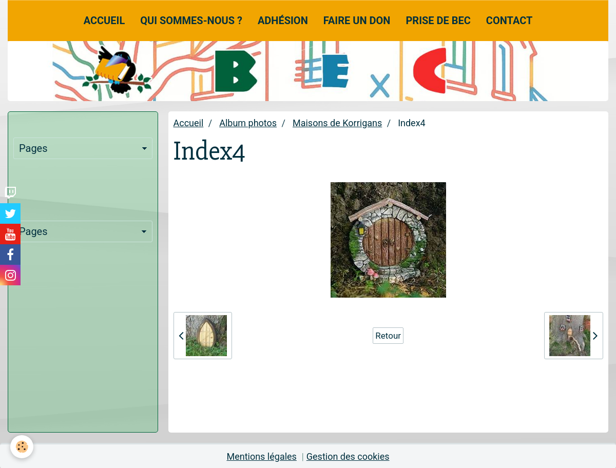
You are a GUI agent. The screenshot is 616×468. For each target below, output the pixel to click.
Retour (388, 335)
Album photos (248, 123)
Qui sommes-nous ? (191, 20)
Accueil (104, 20)
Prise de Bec (438, 20)
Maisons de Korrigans (337, 123)
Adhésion (283, 20)
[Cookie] (21, 446)
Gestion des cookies (348, 456)
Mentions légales (261, 456)
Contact (509, 20)
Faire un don (357, 20)
